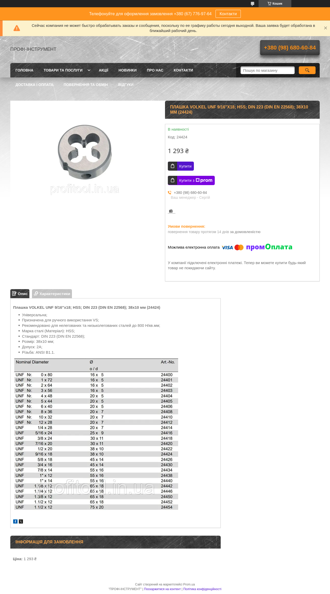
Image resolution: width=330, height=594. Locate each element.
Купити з (195, 180)
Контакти (228, 14)
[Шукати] (307, 70)
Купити (185, 166)
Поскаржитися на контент (162, 589)
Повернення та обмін (86, 85)
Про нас (155, 70)
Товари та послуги (63, 70)
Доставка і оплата (34, 85)
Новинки (128, 70)
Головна (24, 70)
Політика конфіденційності (202, 589)
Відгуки (125, 85)
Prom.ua (189, 584)
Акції (103, 70)
